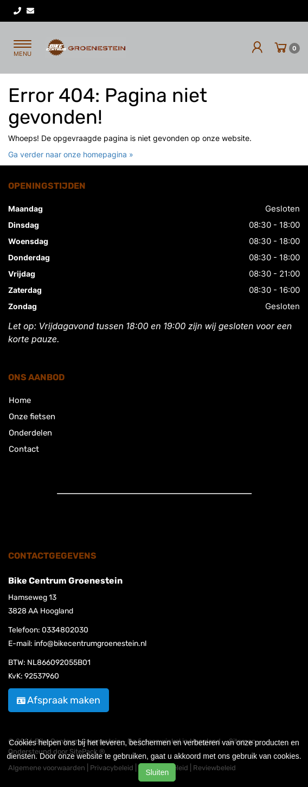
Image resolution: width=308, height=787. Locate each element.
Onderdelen (30, 433)
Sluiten (157, 772)
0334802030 (65, 630)
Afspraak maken (58, 700)
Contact (24, 449)
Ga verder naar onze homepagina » (70, 154)
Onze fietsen (32, 416)
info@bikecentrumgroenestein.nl (90, 643)
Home (20, 400)
